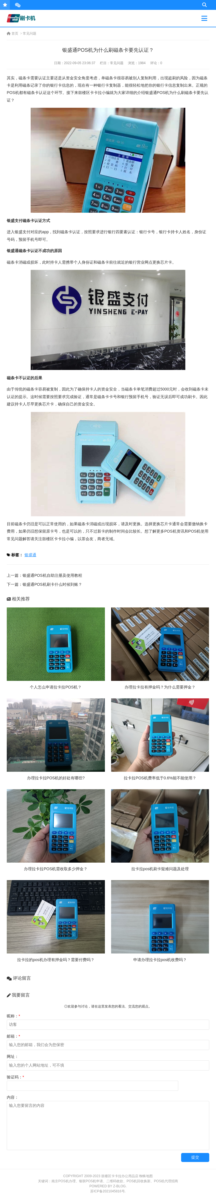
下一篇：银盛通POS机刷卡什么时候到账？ (44, 584)
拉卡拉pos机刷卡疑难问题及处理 (160, 869)
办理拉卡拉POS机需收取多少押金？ (55, 869)
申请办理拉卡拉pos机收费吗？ (160, 959)
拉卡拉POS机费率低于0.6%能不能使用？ (160, 778)
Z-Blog (119, 1186)
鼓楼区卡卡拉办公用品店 (119, 1176)
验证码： (15, 1077)
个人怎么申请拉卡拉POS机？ (56, 687)
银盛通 (30, 555)
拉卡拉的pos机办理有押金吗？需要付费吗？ (55, 959)
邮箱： (13, 1036)
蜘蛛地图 (146, 1176)
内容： (13, 1097)
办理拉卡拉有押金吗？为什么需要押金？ (160, 687)
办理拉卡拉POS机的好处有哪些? (56, 778)
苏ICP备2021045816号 (107, 1191)
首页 (12, 33)
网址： (13, 1056)
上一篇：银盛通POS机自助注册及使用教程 (44, 575)
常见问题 (29, 33)
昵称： (13, 1016)
